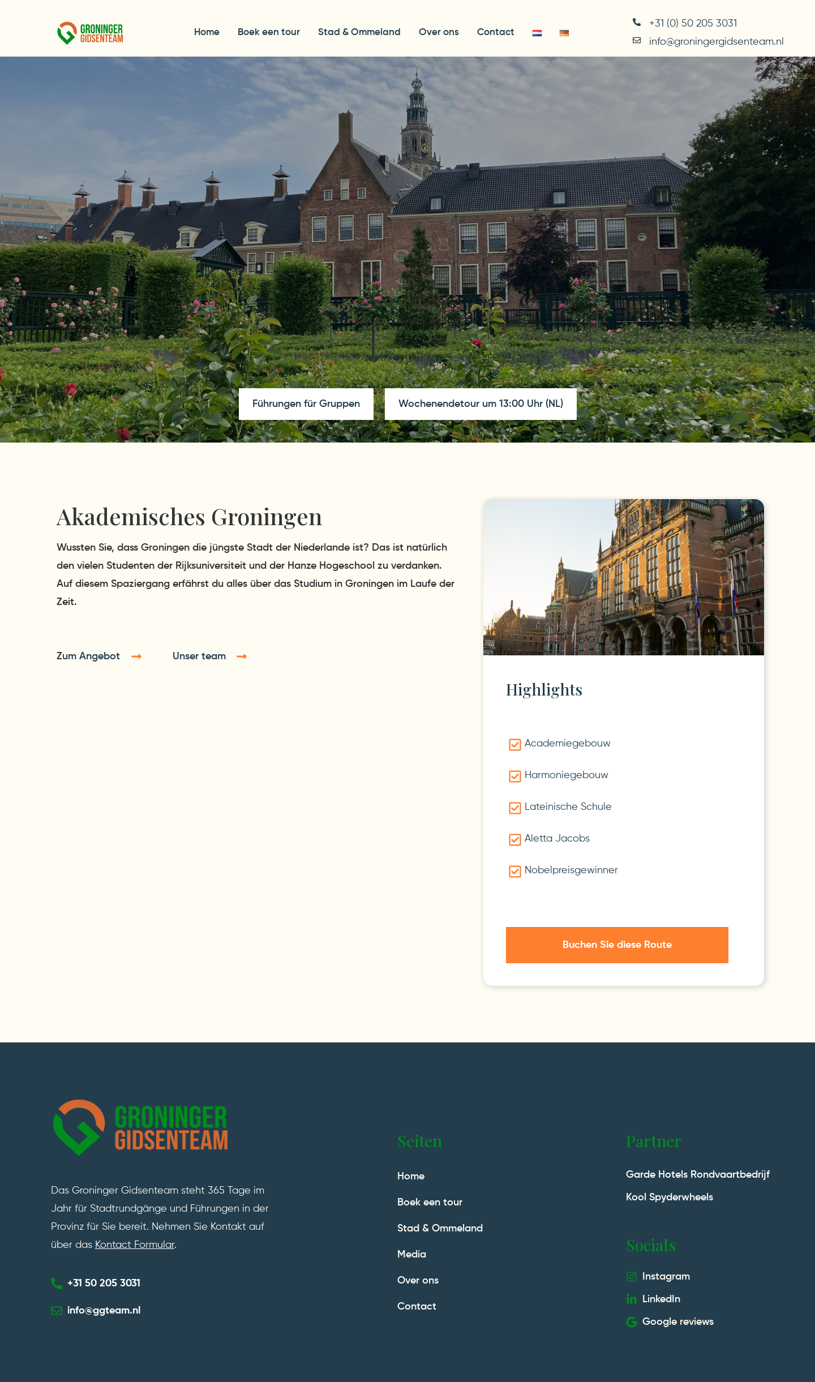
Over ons (439, 32)
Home (207, 32)
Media (411, 1255)
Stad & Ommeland (359, 32)
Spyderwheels (681, 1197)
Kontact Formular (134, 1245)
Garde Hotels (657, 1175)
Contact (495, 32)
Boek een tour (269, 32)
